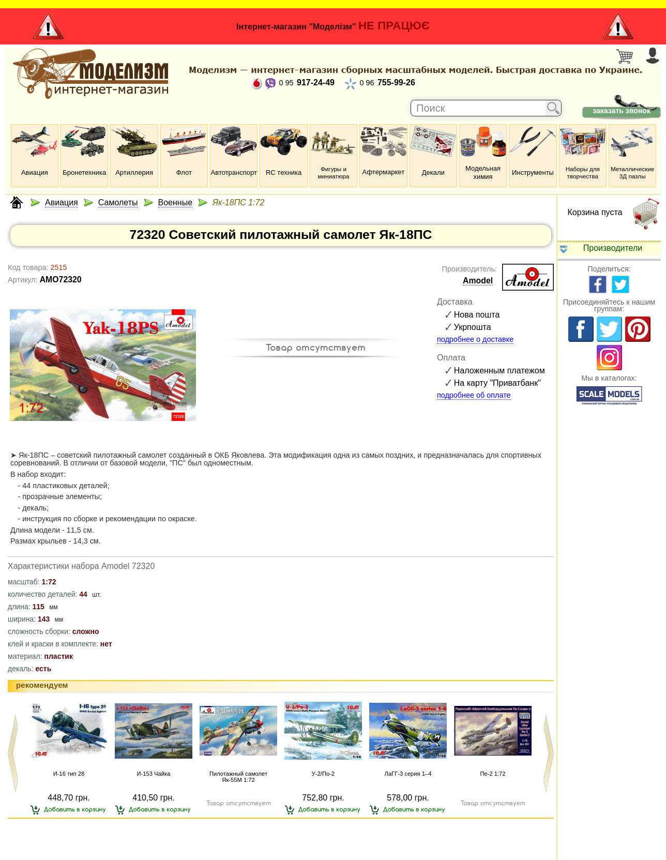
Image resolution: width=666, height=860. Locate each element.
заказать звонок (621, 111)
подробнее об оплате (474, 395)
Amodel (478, 280)
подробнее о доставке (475, 339)
